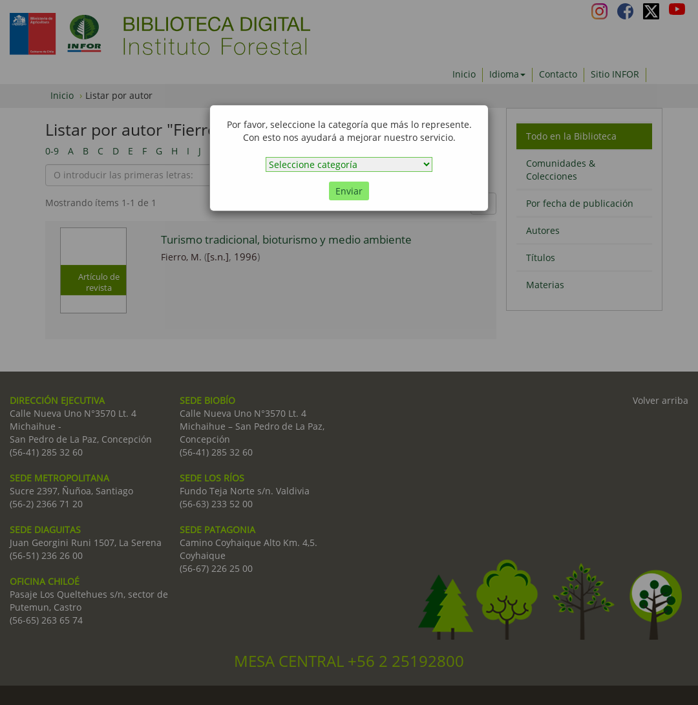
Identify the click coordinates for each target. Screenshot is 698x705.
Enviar (349, 191)
